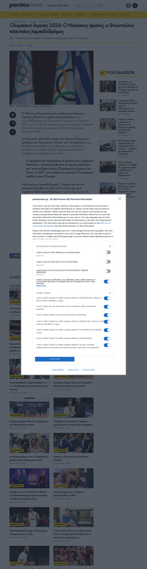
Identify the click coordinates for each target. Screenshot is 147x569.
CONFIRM (55, 359)
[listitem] (73, 246)
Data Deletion (58, 370)
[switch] (107, 252)
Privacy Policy (89, 370)
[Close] (120, 199)
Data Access (73, 370)
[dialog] (73, 284)
